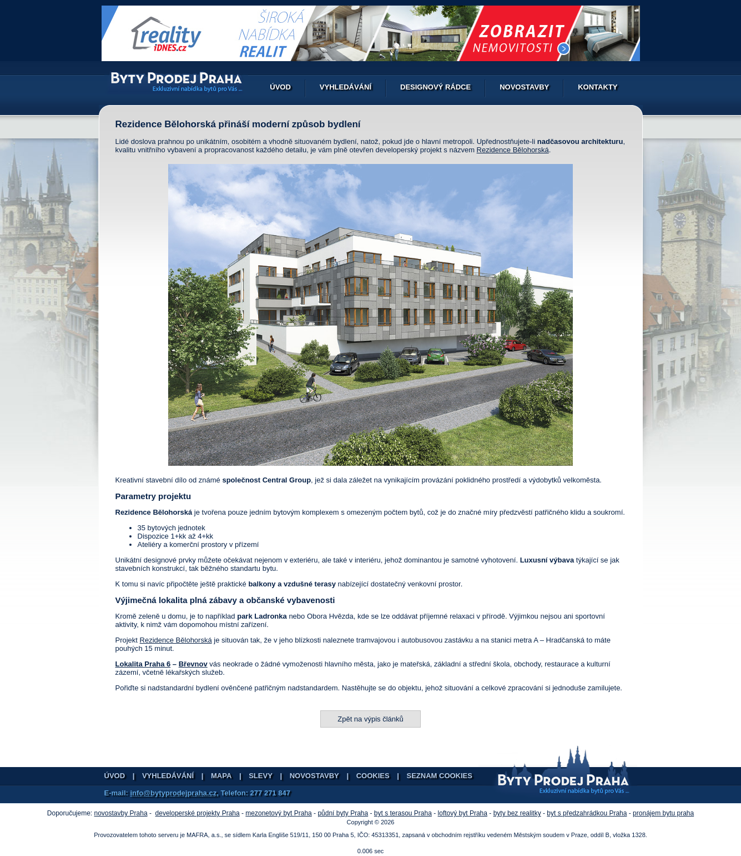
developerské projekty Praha (197, 813)
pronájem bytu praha (663, 813)
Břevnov (193, 664)
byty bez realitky (517, 813)
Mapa (221, 776)
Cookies (373, 776)
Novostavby (524, 87)
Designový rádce (435, 87)
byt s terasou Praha (403, 813)
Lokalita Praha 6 (143, 664)
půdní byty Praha (342, 813)
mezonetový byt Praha (278, 813)
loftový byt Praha (462, 813)
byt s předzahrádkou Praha (587, 813)
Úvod (280, 87)
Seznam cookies (439, 776)
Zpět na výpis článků (370, 719)
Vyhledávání (345, 87)
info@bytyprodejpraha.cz (173, 793)
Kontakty (597, 87)
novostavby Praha (121, 813)
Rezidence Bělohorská (513, 150)
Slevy (261, 776)
